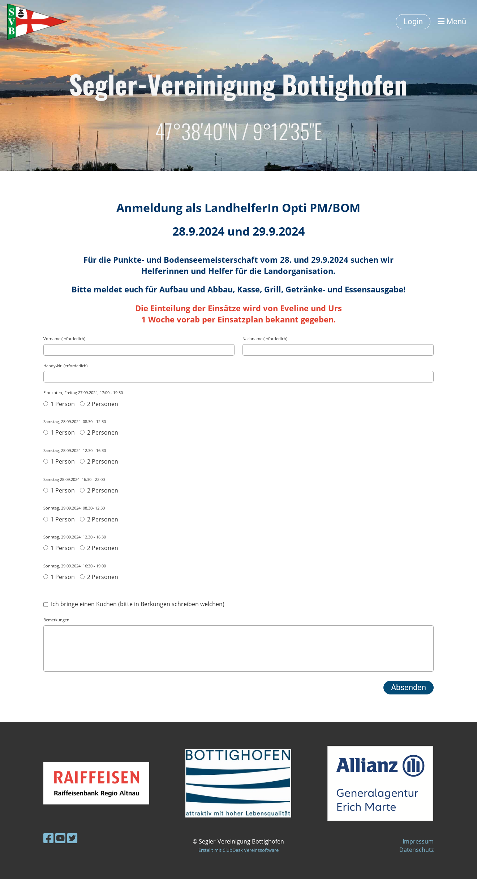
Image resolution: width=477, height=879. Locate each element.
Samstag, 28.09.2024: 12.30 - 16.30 (74, 450)
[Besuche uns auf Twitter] (72, 838)
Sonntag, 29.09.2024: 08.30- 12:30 (74, 508)
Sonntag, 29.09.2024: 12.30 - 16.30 (74, 537)
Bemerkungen (56, 619)
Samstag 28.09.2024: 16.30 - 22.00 (74, 479)
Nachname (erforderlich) (264, 338)
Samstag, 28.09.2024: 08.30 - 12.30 (74, 421)
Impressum (418, 841)
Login (413, 21)
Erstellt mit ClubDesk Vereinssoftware (238, 850)
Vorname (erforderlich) (64, 338)
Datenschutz (416, 850)
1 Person (59, 404)
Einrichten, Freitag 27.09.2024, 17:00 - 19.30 (83, 392)
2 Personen (99, 404)
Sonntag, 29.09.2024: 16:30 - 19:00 (74, 566)
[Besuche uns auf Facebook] (48, 838)
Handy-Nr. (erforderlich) (65, 365)
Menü (452, 21)
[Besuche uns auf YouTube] (60, 838)
